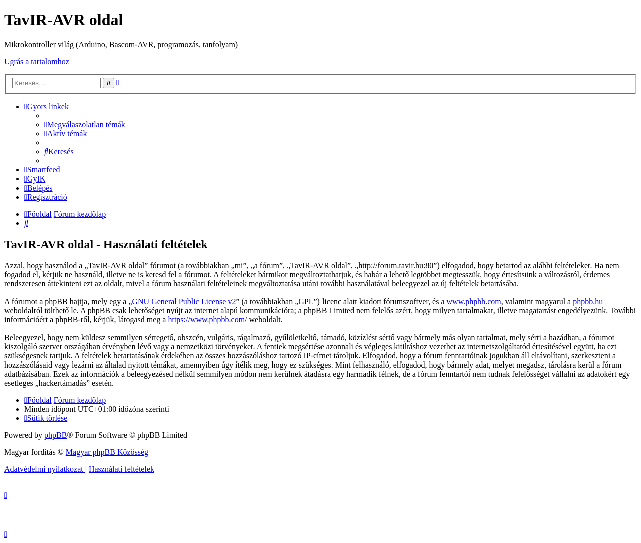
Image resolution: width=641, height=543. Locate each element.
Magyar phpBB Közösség (107, 452)
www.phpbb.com (474, 301)
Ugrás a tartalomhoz (36, 61)
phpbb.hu (588, 301)
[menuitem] (84, 124)
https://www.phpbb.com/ (207, 319)
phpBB (55, 435)
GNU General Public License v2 (184, 301)
